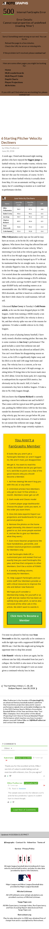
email (21, 722)
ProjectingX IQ (36, 700)
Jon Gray (6, 217)
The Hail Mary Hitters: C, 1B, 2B (18, 685)
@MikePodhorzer (38, 720)
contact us (40, 53)
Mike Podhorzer (12, 148)
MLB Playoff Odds (14, 76)
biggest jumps (34, 160)
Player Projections (14, 82)
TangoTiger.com (24, 902)
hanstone (22, 788)
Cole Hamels (7, 231)
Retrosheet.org (24, 915)
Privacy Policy (28, 848)
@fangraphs (9, 842)
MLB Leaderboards (14, 73)
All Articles (10, 85)
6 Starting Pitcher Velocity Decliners (21, 140)
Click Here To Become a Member (24, 618)
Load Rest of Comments (24, 810)
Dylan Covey (7, 214)
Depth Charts (11, 79)
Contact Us (21, 842)
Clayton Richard (25, 397)
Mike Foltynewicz (10, 237)
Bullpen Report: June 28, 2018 (21, 688)
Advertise (31, 842)
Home (8, 70)
